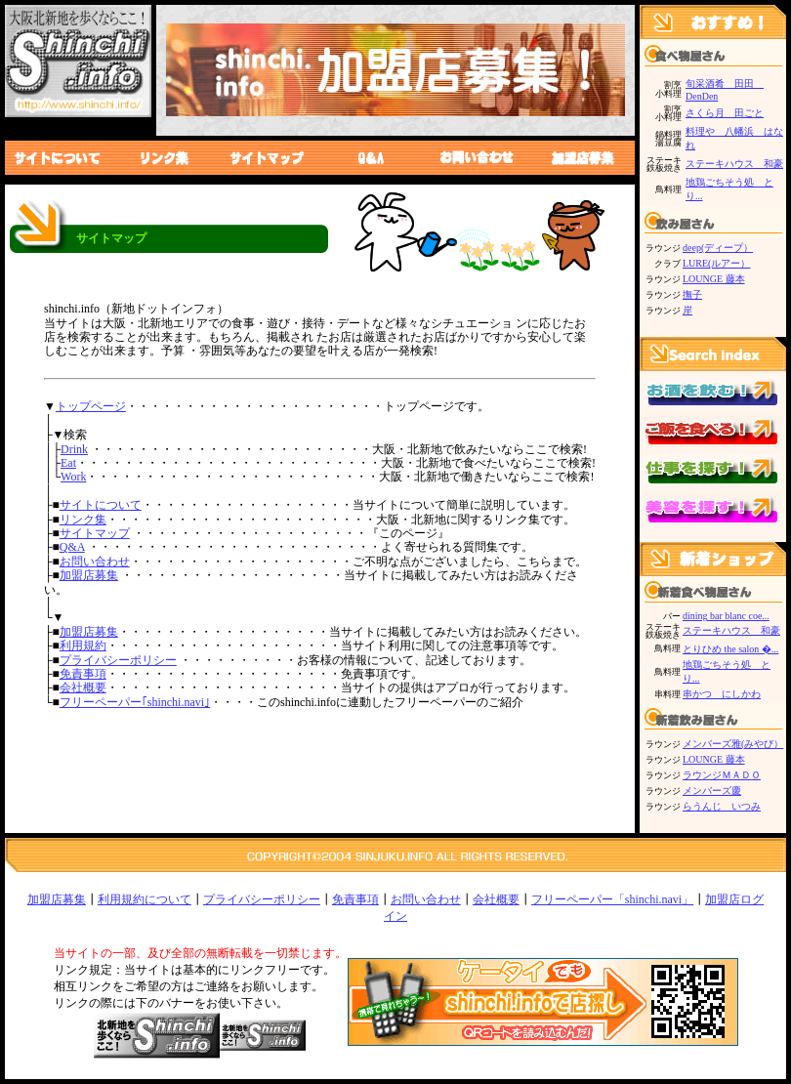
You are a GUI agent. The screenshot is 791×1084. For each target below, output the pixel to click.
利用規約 (83, 645)
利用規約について (144, 899)
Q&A (72, 547)
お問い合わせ (95, 561)
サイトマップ (95, 533)
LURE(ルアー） (716, 263)
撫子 (692, 294)
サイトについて (101, 505)
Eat (68, 463)
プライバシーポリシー (118, 660)
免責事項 (83, 674)
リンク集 (83, 519)
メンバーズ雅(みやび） (733, 743)
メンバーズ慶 (712, 790)
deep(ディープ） (718, 247)
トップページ (91, 406)
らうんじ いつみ (722, 806)
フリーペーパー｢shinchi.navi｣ (135, 702)
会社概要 (83, 687)
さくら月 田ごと (725, 112)
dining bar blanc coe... (726, 615)
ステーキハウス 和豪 (734, 163)
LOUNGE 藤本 (714, 278)
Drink (74, 449)
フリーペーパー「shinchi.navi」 (612, 899)
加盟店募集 (89, 575)
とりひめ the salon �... (730, 649)
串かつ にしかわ (722, 693)
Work (73, 476)
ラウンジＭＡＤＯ (722, 775)
